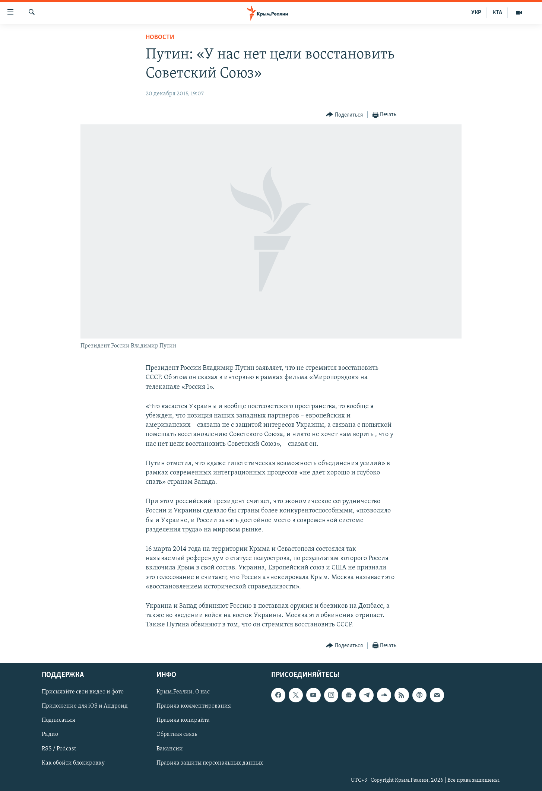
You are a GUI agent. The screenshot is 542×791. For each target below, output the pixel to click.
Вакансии (169, 749)
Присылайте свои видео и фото (83, 692)
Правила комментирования (193, 706)
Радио (50, 734)
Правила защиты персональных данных (209, 763)
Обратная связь (176, 734)
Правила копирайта (183, 720)
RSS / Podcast (59, 749)
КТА (497, 13)
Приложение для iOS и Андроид (85, 706)
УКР (476, 13)
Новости (160, 37)
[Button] (344, 115)
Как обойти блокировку (73, 763)
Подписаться (58, 720)
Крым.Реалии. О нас (183, 692)
